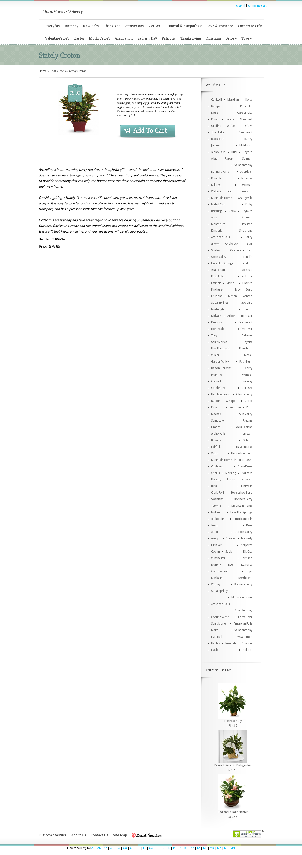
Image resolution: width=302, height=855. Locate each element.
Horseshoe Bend (241, 453)
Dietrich (247, 283)
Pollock (247, 649)
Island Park (218, 270)
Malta (214, 630)
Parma (230, 119)
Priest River (245, 329)
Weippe (230, 401)
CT (132, 848)
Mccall (248, 355)
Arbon (231, 315)
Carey (248, 368)
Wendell (247, 374)
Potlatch (247, 473)
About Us (78, 835)
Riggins (247, 420)
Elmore (215, 427)
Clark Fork (217, 492)
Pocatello (246, 106)
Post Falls (217, 276)
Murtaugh (217, 309)
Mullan (215, 512)
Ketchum (235, 407)
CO (125, 848)
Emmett (216, 283)
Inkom (215, 243)
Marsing (230, 473)
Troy (214, 335)
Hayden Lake (244, 446)
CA (118, 848)
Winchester (218, 558)
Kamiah (216, 178)
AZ (105, 848)
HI (157, 848)
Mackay (216, 414)
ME (205, 848)
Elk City (247, 551)
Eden (231, 564)
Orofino (216, 125)
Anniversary (134, 25)
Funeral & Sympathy (184, 25)
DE (138, 848)
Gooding (246, 302)
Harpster (246, 315)
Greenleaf (246, 119)
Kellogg (216, 184)
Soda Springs (219, 302)
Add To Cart (150, 130)
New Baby (91, 25)
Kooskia (247, 479)
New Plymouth (220, 348)
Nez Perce (246, 564)
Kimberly (216, 230)
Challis (215, 473)
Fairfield (216, 446)
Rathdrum (245, 361)
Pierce (231, 479)
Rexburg (216, 211)
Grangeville (245, 198)
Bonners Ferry (220, 171)
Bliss (214, 486)
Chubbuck (231, 243)
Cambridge (218, 387)
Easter (79, 38)
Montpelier (218, 224)
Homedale (217, 329)
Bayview (216, 440)
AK (99, 848)
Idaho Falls (218, 152)
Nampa (215, 106)
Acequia (247, 270)
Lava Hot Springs (222, 263)
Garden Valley (220, 361)
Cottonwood (219, 571)
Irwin (214, 525)
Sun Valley (245, 414)
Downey (216, 479)
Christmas (213, 38)
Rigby (248, 204)
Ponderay (246, 381)
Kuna (214, 119)
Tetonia (216, 505)
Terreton (246, 433)
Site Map (120, 835)
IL (169, 848)
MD (212, 848)
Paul (249, 250)
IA (180, 848)
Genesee (247, 387)
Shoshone (245, 230)
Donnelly (246, 538)
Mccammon (244, 636)
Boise (248, 99)
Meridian (233, 99)
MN (233, 848)
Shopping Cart (257, 5)
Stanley (230, 538)
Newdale (230, 643)
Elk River (216, 545)
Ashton (247, 296)
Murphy (216, 564)
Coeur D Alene (243, 427)
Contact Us (99, 835)
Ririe (214, 407)
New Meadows (220, 394)
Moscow (246, 178)
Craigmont (245, 322)
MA (219, 848)
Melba (230, 283)
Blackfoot (217, 139)
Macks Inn (217, 577)
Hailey (248, 237)
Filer (229, 191)
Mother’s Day (99, 38)
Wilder (215, 355)
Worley (215, 584)
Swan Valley (218, 256)
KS (186, 848)
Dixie (249, 525)
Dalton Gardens (221, 368)
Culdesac (217, 466)
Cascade (235, 250)
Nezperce (246, 545)
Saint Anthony (243, 165)
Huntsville (246, 486)
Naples (215, 643)
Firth (249, 407)
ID (163, 848)
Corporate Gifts (250, 25)
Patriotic (168, 38)
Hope (249, 571)
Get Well (156, 25)
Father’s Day (147, 38)
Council (216, 381)
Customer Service (53, 835)
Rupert (229, 158)
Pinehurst (217, 289)
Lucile (214, 649)
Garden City (244, 112)
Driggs (248, 125)
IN (174, 848)
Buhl (234, 152)
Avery (214, 538)
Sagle (228, 551)
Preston (247, 224)
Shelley (215, 250)
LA (198, 848)
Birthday (71, 25)
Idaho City (217, 518)
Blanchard (245, 348)
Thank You (112, 25)
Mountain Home (221, 198)
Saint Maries (219, 342)
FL (144, 848)
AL (92, 848)
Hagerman (245, 184)
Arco (214, 217)
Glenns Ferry (244, 394)
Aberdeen (246, 171)
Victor (215, 453)
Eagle (214, 112)
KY (192, 848)
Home (43, 71)
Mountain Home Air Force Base (231, 460)
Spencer (247, 643)
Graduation (124, 38)
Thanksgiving (190, 38)
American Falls (220, 237)
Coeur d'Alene (220, 617)
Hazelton (246, 263)
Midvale (216, 315)
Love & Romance (219, 25)
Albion (215, 158)
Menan (232, 296)
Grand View (245, 466)
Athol (214, 532)
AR (111, 848)
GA (151, 848)
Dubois (215, 401)
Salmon (247, 158)
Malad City (218, 204)
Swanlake (217, 499)
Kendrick (216, 322)
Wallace (216, 191)
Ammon (247, 217)
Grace (248, 401)
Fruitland (217, 296)
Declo (232, 211)
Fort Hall (216, 636)
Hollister (247, 276)
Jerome (215, 145)
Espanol (240, 5)
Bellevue (247, 335)
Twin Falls (217, 132)
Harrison (246, 558)
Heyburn (247, 211)
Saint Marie (218, 623)
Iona (249, 289)
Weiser (231, 125)
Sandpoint (245, 132)
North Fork (245, 577)
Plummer (217, 374)
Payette (247, 342)
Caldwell (216, 99)
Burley (248, 139)
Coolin (215, 551)
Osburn (247, 440)
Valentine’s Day (57, 38)
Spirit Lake (217, 420)
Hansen (247, 309)
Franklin (247, 256)
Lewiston (246, 191)
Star (249, 243)
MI (225, 848)
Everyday (52, 25)
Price (231, 38)
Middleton (245, 145)
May (238, 289)
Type (246, 38)
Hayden (247, 152)
